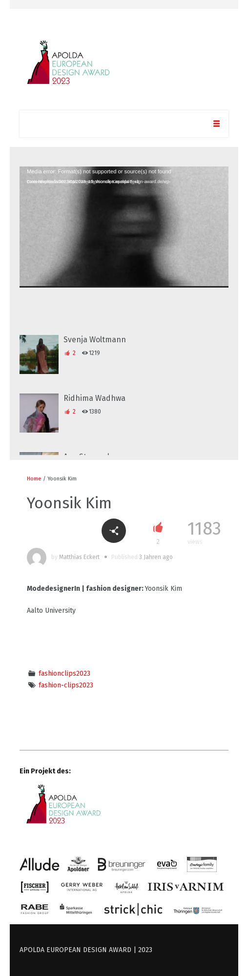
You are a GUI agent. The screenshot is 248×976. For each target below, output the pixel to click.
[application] (124, 227)
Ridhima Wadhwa (94, 398)
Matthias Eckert (79, 557)
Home (34, 479)
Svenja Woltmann (94, 339)
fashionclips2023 (64, 673)
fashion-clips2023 (66, 685)
